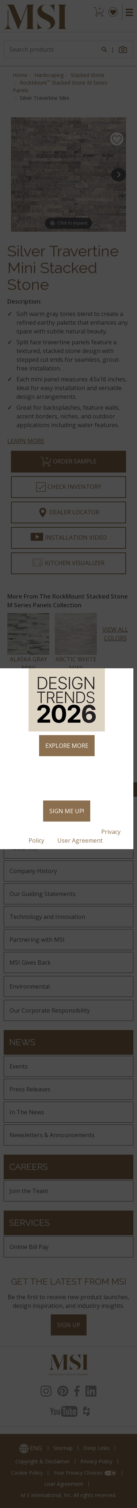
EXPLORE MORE (66, 746)
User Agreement (80, 840)
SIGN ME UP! (66, 811)
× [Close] (125, 677)
